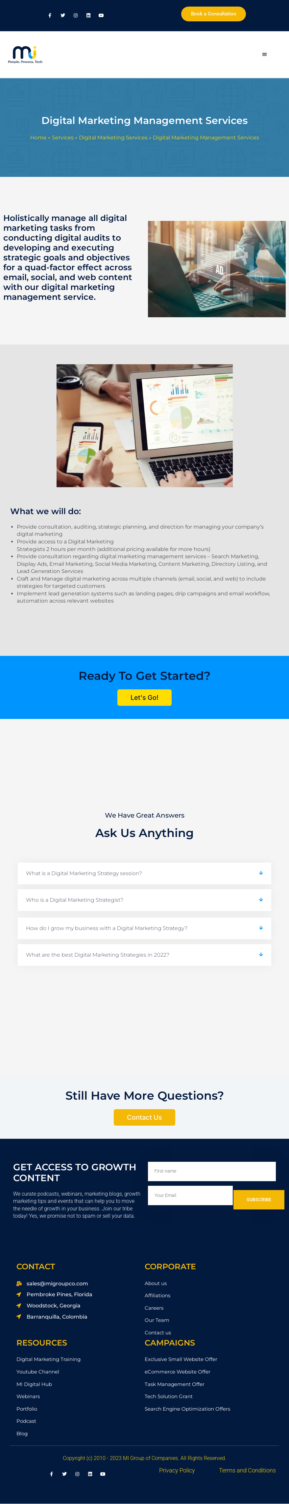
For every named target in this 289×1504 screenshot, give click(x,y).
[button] (264, 55)
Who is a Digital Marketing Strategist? (74, 900)
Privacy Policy (177, 1471)
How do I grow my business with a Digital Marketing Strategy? (106, 928)
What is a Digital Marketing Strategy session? (84, 874)
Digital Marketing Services (113, 138)
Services (63, 138)
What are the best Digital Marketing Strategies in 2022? (97, 955)
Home (38, 138)
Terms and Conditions (247, 1471)
